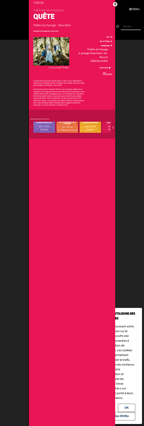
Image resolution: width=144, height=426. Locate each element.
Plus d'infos (121, 416)
